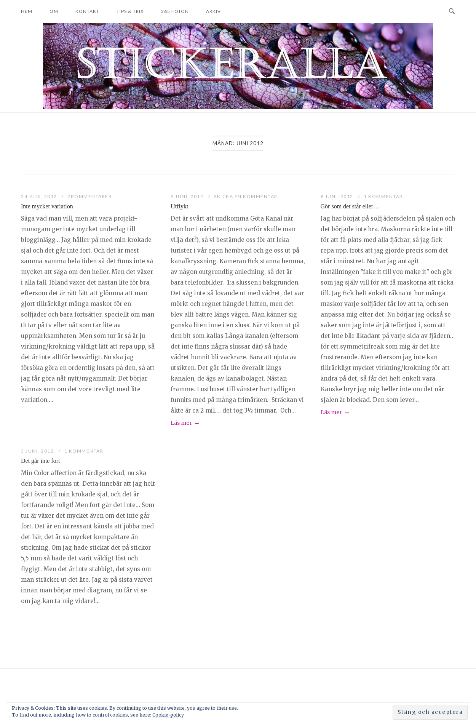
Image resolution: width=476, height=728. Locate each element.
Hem (26, 11)
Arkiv (213, 11)
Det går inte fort (40, 461)
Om (54, 11)
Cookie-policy (168, 715)
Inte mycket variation (47, 206)
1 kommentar (383, 196)
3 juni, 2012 (38, 451)
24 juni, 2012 (39, 196)
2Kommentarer (89, 196)
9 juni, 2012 (188, 196)
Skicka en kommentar (246, 196)
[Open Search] (452, 11)
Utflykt (179, 206)
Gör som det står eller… (350, 206)
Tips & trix (130, 11)
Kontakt (87, 11)
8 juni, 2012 (338, 196)
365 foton (175, 11)
